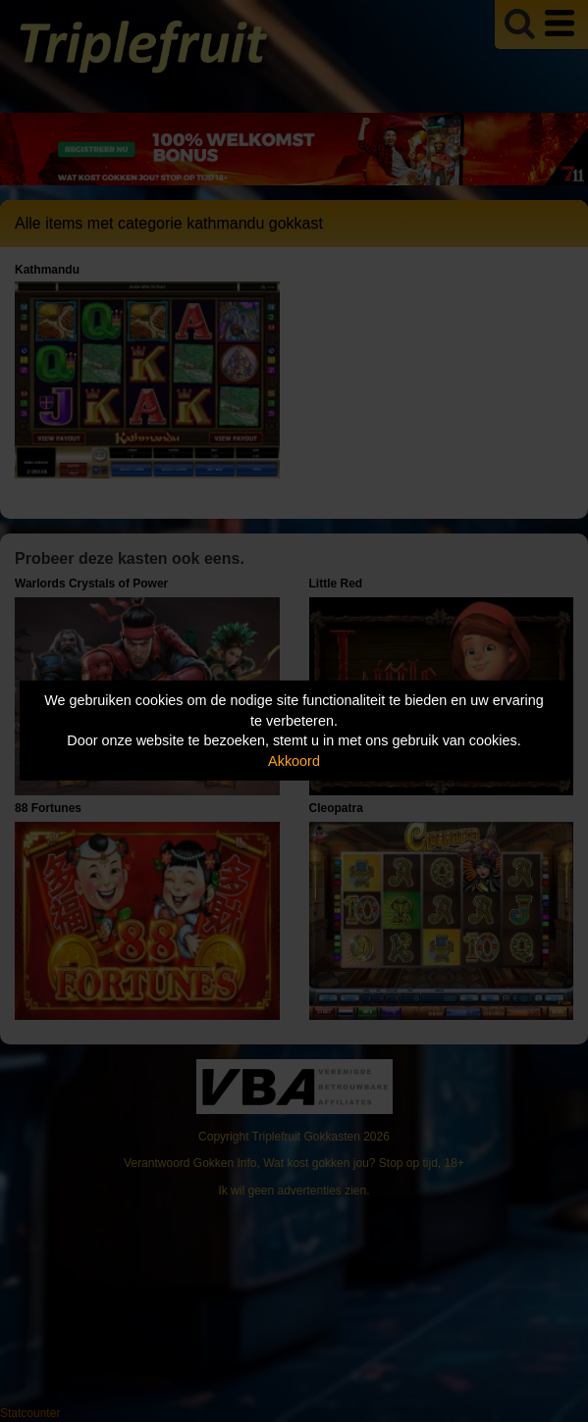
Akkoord (294, 761)
